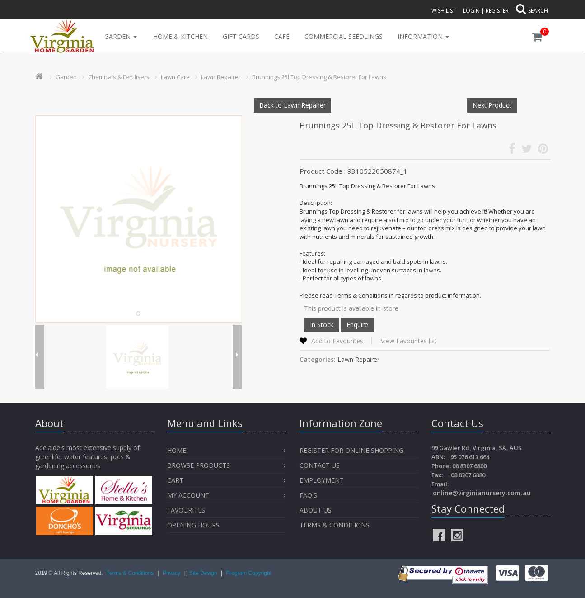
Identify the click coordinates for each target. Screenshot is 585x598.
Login (471, 10)
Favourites (187, 510)
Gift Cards (241, 36)
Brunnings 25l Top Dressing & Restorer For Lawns (319, 77)
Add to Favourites (337, 341)
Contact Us (320, 465)
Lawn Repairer (221, 77)
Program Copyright (248, 573)
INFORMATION (423, 36)
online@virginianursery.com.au (482, 493)
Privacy (172, 573)
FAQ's (308, 495)
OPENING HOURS (193, 525)
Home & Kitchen (180, 36)
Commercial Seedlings (343, 36)
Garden (120, 36)
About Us (316, 510)
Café (282, 36)
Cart (175, 480)
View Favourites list (409, 341)
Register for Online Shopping (351, 450)
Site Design (204, 573)
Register (497, 10)
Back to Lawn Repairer (292, 105)
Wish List (443, 10)
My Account (188, 495)
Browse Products (198, 465)
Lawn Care (175, 77)
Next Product (492, 105)
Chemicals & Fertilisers (119, 77)
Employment (322, 480)
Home (176, 450)
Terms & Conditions (335, 525)
